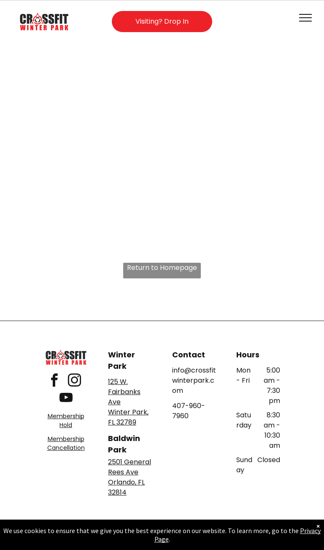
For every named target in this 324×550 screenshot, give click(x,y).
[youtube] (65, 399)
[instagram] (74, 381)
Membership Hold (66, 420)
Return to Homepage (162, 267)
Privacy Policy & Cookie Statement (109, 533)
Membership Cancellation (66, 443)
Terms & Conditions (232, 533)
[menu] (305, 18)
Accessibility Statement (179, 533)
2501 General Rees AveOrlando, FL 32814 (129, 477)
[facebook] (54, 381)
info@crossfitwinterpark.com (194, 380)
